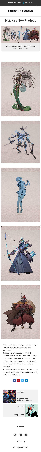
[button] (20, 426)
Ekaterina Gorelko (20, 11)
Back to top (21, 441)
